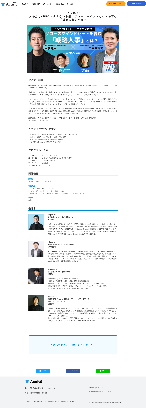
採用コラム (61, 5)
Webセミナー (49, 5)
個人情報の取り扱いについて (67, 404)
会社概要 (28, 404)
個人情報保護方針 (50, 404)
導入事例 (26, 5)
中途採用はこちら (136, 8)
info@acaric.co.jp (38, 395)
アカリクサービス (37, 404)
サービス (72, 5)
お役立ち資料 (37, 5)
